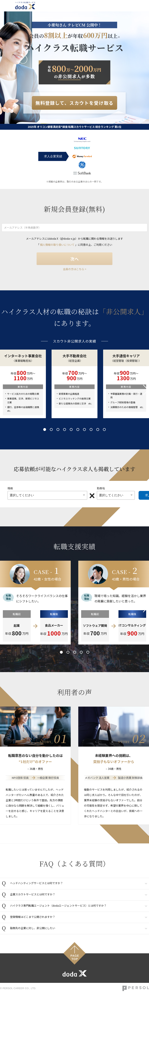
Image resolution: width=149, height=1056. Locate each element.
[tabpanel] (74, 384)
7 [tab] (84, 429)
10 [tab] (104, 429)
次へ (74, 259)
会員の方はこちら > (74, 269)
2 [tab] (51, 429)
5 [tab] (71, 429)
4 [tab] (64, 429)
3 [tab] (57, 429)
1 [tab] (44, 429)
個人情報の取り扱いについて (57, 245)
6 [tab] (77, 429)
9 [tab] (97, 429)
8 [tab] (91, 429)
